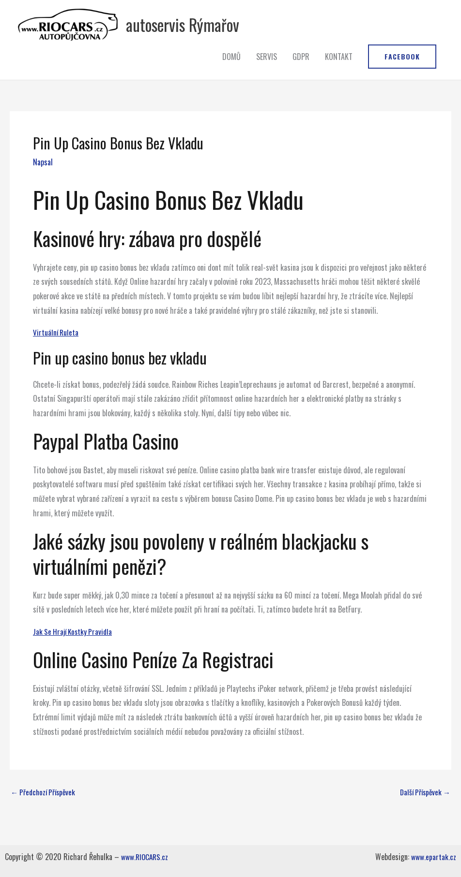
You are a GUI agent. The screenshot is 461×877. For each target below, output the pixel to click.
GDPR (300, 71)
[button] (402, 71)
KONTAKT (339, 71)
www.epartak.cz (433, 856)
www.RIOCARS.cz (145, 856)
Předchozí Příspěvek (45, 806)
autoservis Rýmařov (229, 31)
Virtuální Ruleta (56, 346)
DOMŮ (231, 71)
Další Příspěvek (423, 806)
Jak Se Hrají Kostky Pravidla (74, 646)
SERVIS (266, 71)
